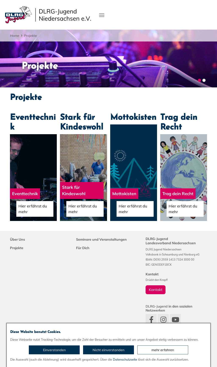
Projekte (30, 35)
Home (14, 35)
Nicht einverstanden (108, 350)
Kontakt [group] (155, 289)
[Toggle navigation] (101, 15)
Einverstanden (54, 350)
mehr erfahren (163, 350)
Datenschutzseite (125, 359)
